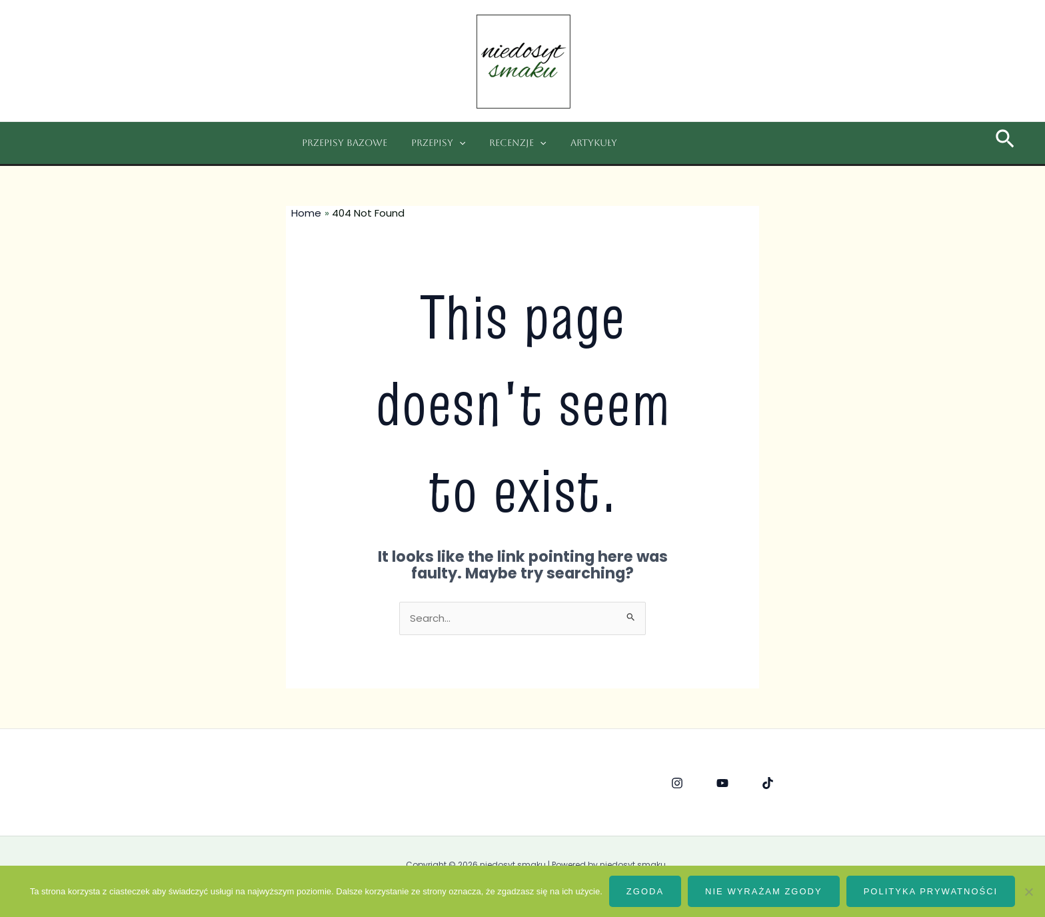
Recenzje (504, 143)
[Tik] (768, 783)
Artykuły (575, 142)
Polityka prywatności (931, 891)
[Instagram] (677, 783)
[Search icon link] (1005, 143)
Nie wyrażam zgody (763, 891)
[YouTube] (722, 783)
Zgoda (645, 891)
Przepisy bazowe (342, 142)
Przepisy (430, 143)
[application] (451, 143)
